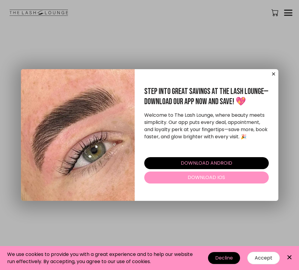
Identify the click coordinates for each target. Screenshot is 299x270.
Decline (224, 257)
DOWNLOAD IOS (206, 177)
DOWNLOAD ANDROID (206, 163)
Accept (263, 257)
